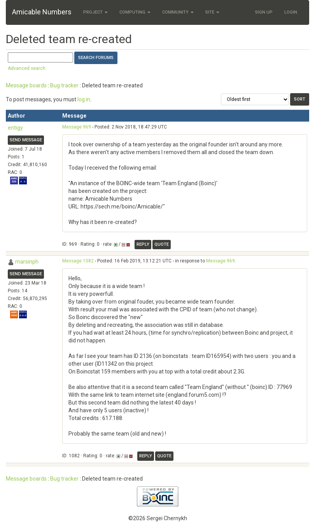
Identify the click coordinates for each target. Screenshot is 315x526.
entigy (15, 128)
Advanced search (27, 68)
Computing (134, 12)
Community (178, 12)
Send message (26, 139)
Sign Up (264, 12)
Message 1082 (78, 261)
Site (212, 12)
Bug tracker (64, 85)
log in (83, 99)
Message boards (26, 85)
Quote (161, 244)
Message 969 (76, 127)
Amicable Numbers (42, 12)
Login (290, 12)
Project (95, 12)
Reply (142, 244)
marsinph (26, 262)
